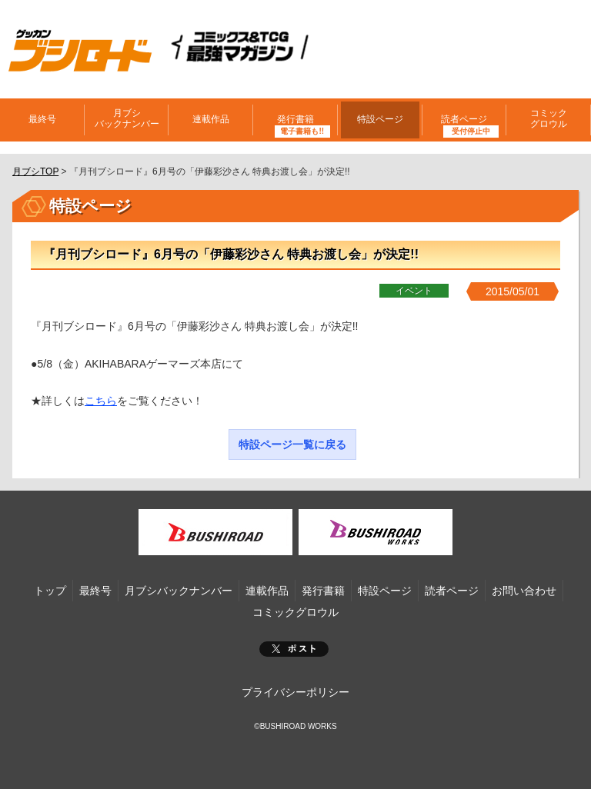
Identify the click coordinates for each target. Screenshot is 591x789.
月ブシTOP (35, 171)
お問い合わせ (524, 590)
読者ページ (464, 119)
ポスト (293, 649)
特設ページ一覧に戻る (292, 444)
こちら (101, 400)
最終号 (42, 119)
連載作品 (210, 119)
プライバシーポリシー (295, 692)
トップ (50, 590)
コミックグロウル (548, 118)
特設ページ (380, 119)
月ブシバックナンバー (127, 118)
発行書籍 (295, 119)
